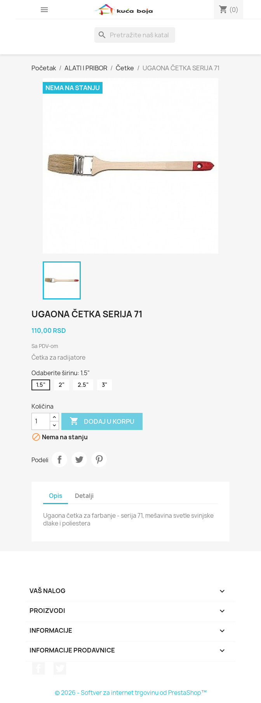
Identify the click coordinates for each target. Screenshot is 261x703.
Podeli (59, 459)
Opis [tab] (55, 496)
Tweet (79, 459)
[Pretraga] (134, 35)
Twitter (60, 668)
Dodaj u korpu (102, 421)
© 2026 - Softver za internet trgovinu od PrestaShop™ (131, 693)
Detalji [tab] (84, 496)
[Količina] (40, 421)
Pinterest (99, 459)
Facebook (38, 668)
